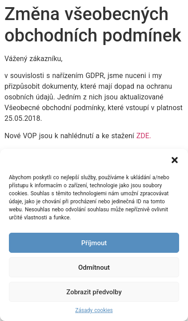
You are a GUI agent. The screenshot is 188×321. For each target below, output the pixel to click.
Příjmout (94, 243)
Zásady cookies (93, 310)
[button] (174, 160)
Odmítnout (94, 267)
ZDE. (143, 136)
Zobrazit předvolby (94, 292)
